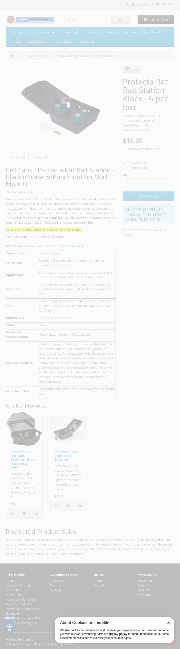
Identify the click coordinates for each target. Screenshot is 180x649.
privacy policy (118, 634)
